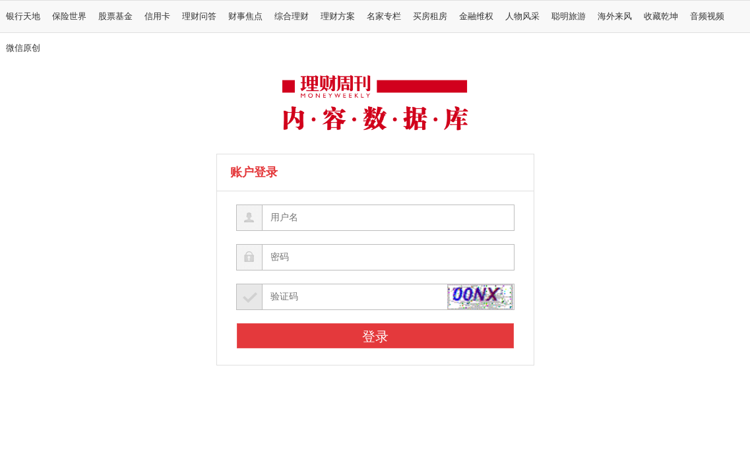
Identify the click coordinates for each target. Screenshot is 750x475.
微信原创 (23, 48)
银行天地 (23, 16)
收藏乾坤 (661, 16)
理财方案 (338, 16)
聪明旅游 (568, 16)
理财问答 (199, 16)
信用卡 (157, 16)
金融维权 (476, 16)
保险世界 (69, 16)
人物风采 (522, 16)
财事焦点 (245, 16)
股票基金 (115, 16)
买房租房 (430, 16)
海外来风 (615, 16)
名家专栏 (384, 16)
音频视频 (707, 16)
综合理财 (291, 16)
